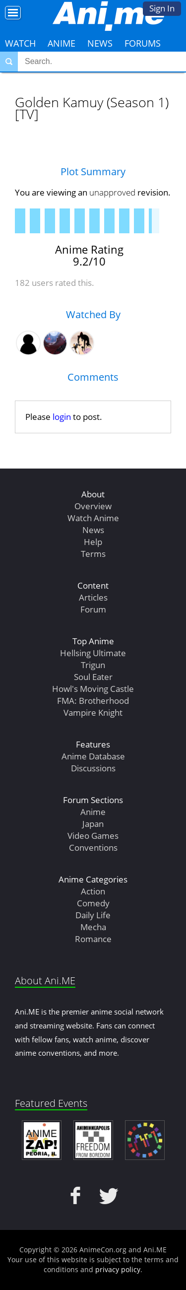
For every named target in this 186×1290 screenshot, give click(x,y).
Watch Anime (93, 518)
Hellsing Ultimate (93, 653)
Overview (93, 506)
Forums (142, 43)
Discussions (93, 768)
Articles (93, 597)
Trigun (93, 665)
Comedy (93, 903)
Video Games (93, 835)
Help (93, 541)
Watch (20, 43)
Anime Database (93, 756)
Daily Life (93, 915)
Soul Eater (93, 676)
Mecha (93, 927)
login (62, 416)
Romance (93, 939)
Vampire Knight (93, 712)
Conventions (93, 847)
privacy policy (117, 1269)
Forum (93, 609)
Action (93, 891)
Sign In (162, 8)
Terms (93, 553)
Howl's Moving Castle (93, 688)
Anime (61, 43)
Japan (93, 823)
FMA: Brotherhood (93, 700)
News (100, 43)
